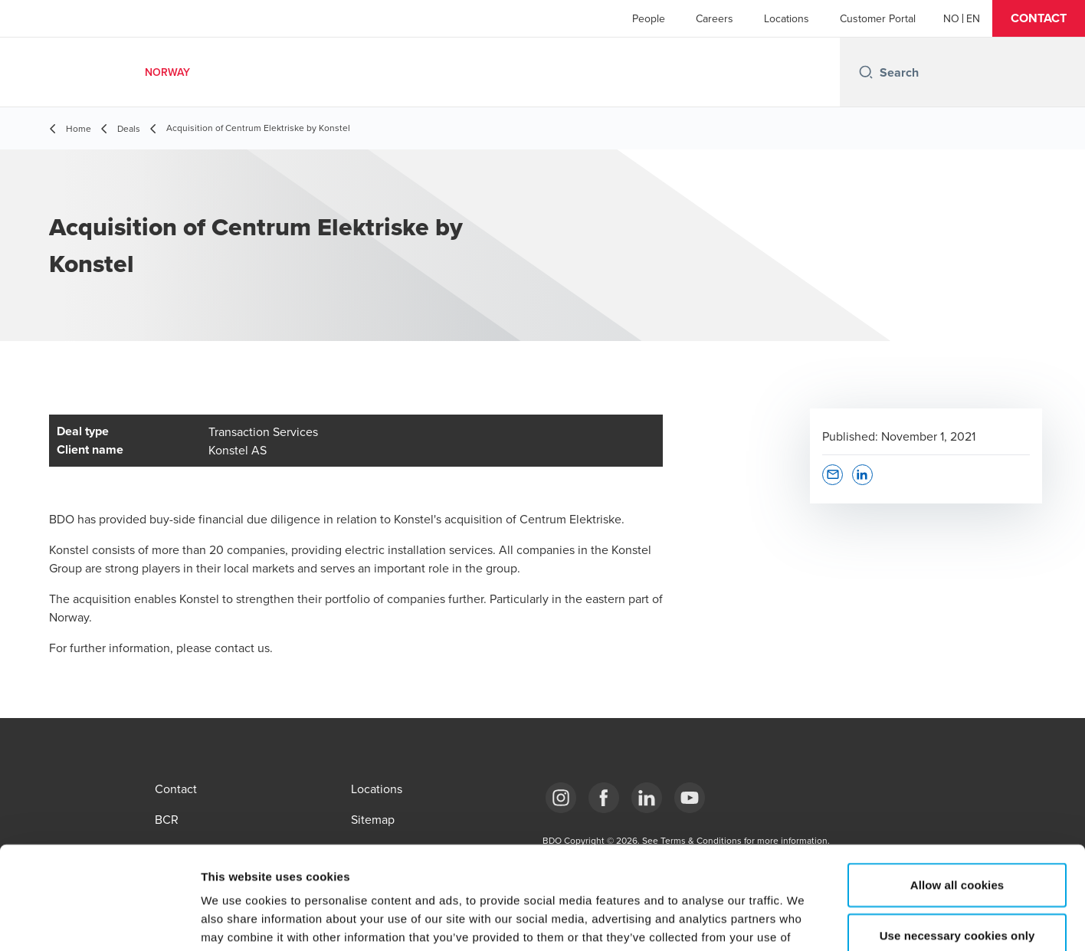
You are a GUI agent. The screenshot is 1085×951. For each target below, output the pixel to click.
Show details (804, 920)
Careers (714, 18)
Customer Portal (878, 18)
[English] (973, 18)
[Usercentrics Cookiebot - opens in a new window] (99, 921)
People (648, 18)
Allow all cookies (957, 788)
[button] (1038, 18)
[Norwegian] (951, 18)
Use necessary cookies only (957, 838)
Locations (786, 18)
